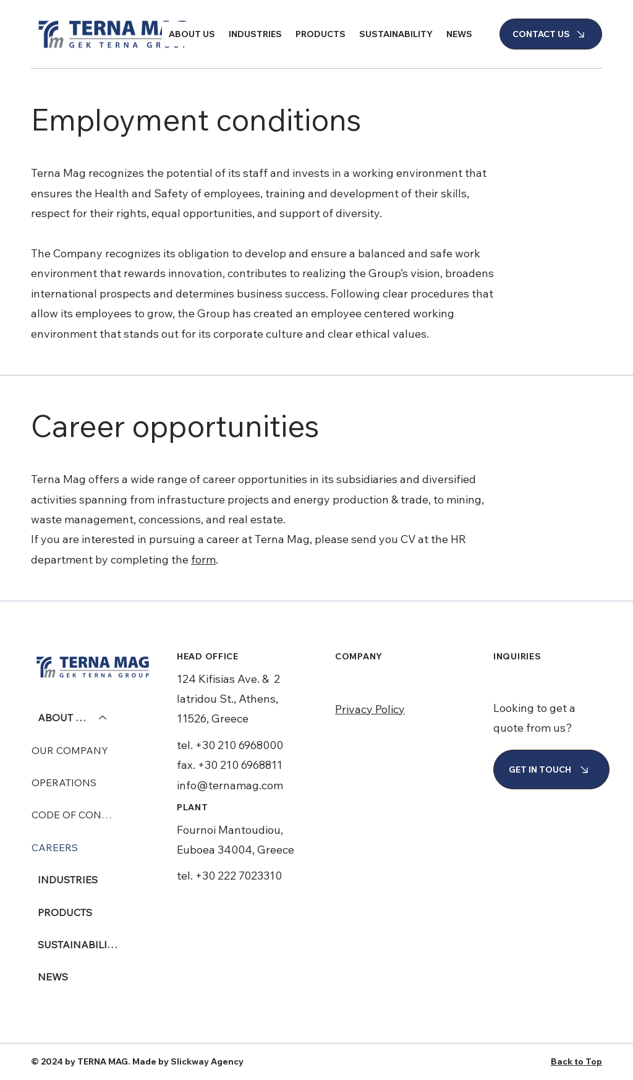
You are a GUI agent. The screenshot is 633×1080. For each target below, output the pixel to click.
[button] (192, 34)
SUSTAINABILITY (78, 944)
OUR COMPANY (70, 750)
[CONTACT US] (550, 34)
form (203, 559)
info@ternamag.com (230, 785)
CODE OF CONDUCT (75, 814)
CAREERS (55, 847)
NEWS (53, 977)
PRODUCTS (65, 912)
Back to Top (576, 1061)
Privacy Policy (370, 709)
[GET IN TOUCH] (551, 769)
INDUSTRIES (68, 879)
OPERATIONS (64, 782)
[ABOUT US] (103, 717)
